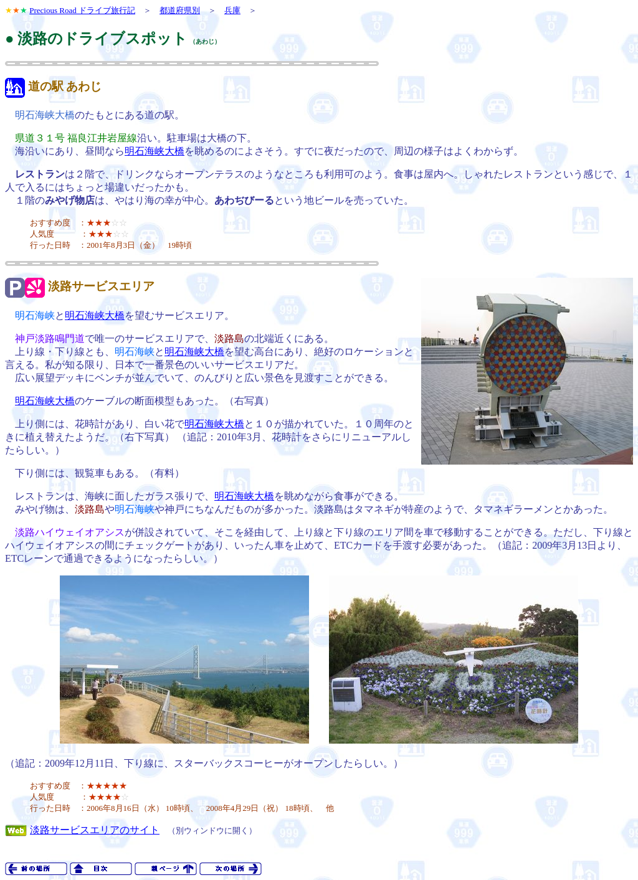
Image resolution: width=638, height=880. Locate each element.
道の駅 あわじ (65, 86)
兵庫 (232, 10)
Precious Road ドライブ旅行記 (82, 10)
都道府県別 (180, 10)
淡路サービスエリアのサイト (95, 830)
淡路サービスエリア (101, 286)
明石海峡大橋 (154, 151)
